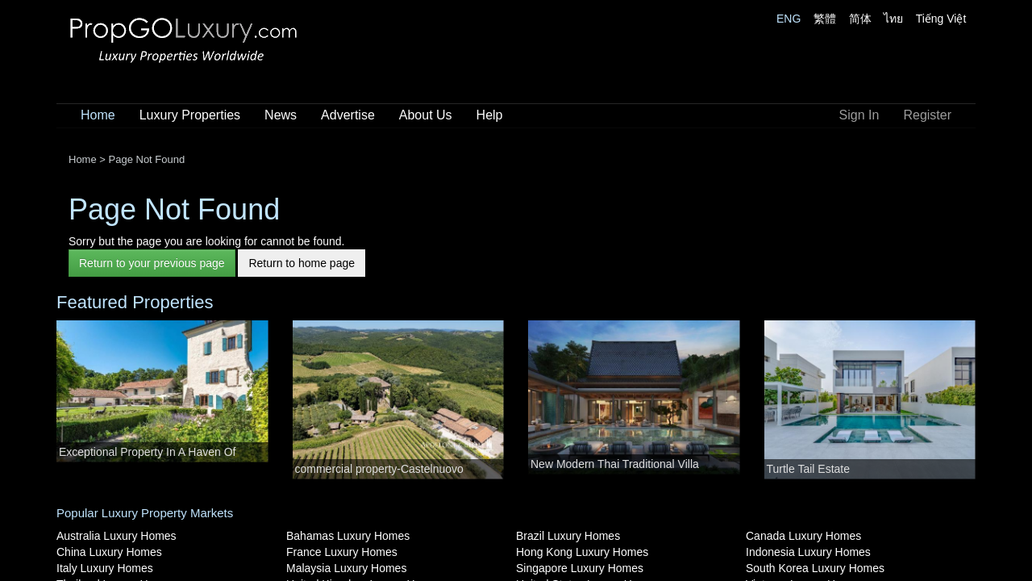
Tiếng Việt (941, 18)
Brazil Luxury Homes (568, 535)
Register (927, 115)
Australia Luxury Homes (116, 535)
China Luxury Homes (109, 551)
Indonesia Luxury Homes (808, 551)
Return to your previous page (152, 263)
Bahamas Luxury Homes (348, 535)
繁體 (825, 18)
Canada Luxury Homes (803, 535)
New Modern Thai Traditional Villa (615, 464)
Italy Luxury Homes (104, 568)
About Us (425, 115)
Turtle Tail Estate (809, 468)
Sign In (859, 115)
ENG (788, 18)
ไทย (893, 18)
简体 (860, 18)
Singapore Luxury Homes (579, 568)
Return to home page (301, 263)
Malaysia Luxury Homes (346, 568)
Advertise (348, 115)
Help (489, 115)
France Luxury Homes (341, 551)
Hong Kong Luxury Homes (582, 551)
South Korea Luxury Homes (815, 568)
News (280, 115)
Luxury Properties (189, 115)
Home (98, 115)
